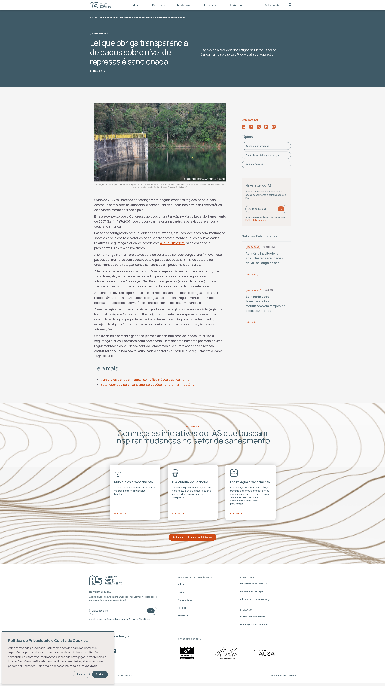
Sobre (134, 4)
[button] (290, 5)
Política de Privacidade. (139, 619)
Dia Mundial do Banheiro (252, 616)
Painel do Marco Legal (251, 591)
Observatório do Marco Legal (255, 599)
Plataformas (183, 4)
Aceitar (100, 674)
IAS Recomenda (99, 33)
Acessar (120, 513)
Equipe (181, 592)
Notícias (157, 4)
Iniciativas (236, 4)
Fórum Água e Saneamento (254, 624)
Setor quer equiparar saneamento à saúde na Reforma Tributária (147, 384)
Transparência (185, 600)
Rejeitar (81, 674)
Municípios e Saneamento (253, 583)
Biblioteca (210, 4)
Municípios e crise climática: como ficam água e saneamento (145, 379)
